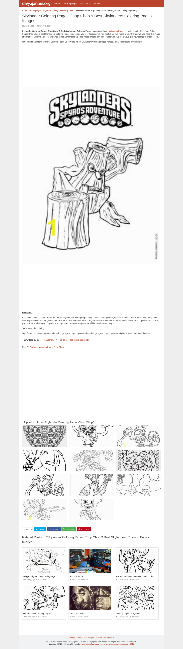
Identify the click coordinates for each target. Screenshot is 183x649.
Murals (97, 3)
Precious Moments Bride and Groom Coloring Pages (139, 576)
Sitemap (72, 638)
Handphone (49, 340)
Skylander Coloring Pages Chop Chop (47, 347)
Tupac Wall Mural (77, 613)
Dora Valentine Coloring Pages (37, 613)
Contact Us (80, 638)
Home (57, 3)
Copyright (90, 638)
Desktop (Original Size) (79, 340)
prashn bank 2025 (127, 644)
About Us (110, 638)
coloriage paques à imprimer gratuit (105, 644)
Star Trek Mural (76, 576)
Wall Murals (85, 3)
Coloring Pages (70, 3)
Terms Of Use (100, 638)
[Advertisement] (91, 65)
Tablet (61, 340)
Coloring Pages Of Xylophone (129, 613)
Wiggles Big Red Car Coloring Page (39, 576)
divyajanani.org (36, 3)
